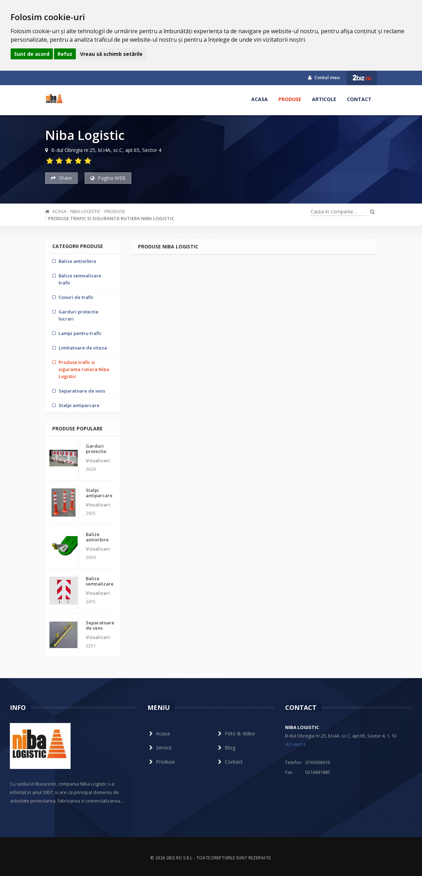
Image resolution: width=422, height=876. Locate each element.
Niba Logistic (85, 211)
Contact (359, 99)
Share (61, 178)
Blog (225, 747)
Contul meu (324, 77)
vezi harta (295, 744)
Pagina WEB (108, 178)
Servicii (159, 747)
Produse (289, 99)
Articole (324, 99)
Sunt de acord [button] (31, 54)
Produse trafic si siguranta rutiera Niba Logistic (111, 218)
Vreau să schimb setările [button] (111, 54)
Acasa (259, 99)
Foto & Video (235, 733)
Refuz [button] (65, 54)
